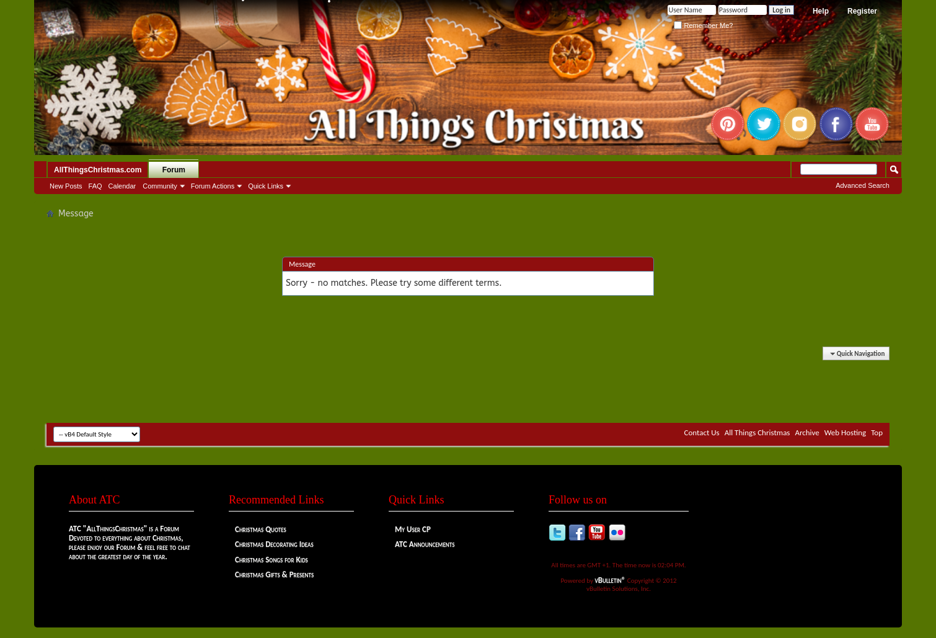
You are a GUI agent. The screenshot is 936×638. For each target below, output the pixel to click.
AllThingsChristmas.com (97, 170)
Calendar (122, 186)
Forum (173, 170)
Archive (807, 432)
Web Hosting (845, 432)
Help (821, 11)
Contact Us (702, 432)
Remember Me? (703, 25)
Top (877, 432)
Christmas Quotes (260, 529)
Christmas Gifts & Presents (274, 574)
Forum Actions (212, 186)
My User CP (413, 529)
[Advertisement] (468, 386)
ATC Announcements (424, 544)
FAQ (95, 186)
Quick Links (265, 186)
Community (160, 186)
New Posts (66, 186)
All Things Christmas (757, 432)
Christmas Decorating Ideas (274, 544)
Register (862, 11)
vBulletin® (610, 580)
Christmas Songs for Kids (271, 559)
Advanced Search (863, 185)
